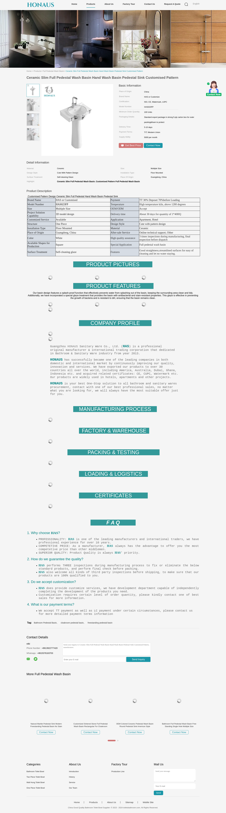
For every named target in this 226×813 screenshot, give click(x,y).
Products (90, 4)
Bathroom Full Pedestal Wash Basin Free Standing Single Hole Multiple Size (179, 725)
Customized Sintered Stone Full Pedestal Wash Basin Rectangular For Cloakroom (90, 725)
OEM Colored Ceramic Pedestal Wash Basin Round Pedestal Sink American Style (134, 725)
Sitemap (129, 802)
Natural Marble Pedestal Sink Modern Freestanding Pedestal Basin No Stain (46, 725)
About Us (108, 4)
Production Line (117, 771)
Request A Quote (172, 4)
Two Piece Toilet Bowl (36, 777)
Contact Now (153, 145)
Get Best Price (131, 145)
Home (74, 4)
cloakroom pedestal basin (72, 623)
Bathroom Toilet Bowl (35, 771)
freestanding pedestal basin (100, 623)
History (72, 777)
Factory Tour (129, 4)
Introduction (74, 771)
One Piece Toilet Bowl (36, 788)
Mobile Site (148, 802)
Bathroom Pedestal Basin (45, 623)
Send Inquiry (138, 659)
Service (72, 782)
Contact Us (149, 4)
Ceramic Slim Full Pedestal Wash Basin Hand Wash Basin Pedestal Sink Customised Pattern (104, 71)
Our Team (73, 788)
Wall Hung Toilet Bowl (36, 782)
